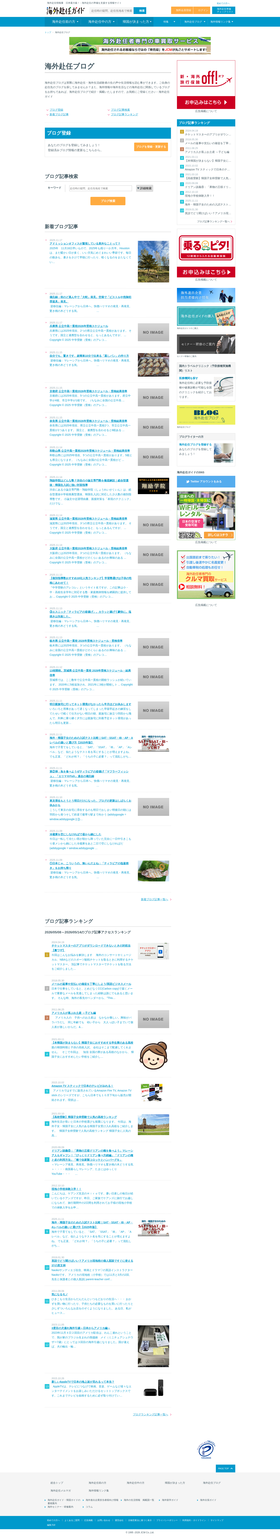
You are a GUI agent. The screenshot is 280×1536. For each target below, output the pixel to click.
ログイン (203, 10)
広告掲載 (88, 1520)
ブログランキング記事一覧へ (150, 1414)
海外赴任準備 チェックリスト (225, 10)
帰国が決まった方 (175, 1482)
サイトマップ (217, 1520)
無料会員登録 (183, 10)
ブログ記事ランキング (124, 114)
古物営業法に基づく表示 (140, 1520)
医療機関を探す (188, 378)
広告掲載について (206, 111)
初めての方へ (223, 3)
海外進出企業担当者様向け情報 (102, 1500)
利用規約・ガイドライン (194, 1520)
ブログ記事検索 (120, 109)
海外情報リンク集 (99, 1490)
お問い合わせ (103, 1520)
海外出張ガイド (208, 1500)
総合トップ (57, 1482)
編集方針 (51, 1525)
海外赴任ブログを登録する (195, 444)
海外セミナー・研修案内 (60, 1506)
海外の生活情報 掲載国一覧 (139, 1500)
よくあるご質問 (72, 1520)
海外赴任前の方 (97, 1482)
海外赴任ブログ (212, 1482)
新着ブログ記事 (59, 114)
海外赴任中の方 (135, 1482)
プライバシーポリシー (167, 1520)
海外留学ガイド (170, 1500)
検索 (142, 10)
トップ (48, 32)
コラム (89, 1506)
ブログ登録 (56, 109)
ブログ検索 (108, 201)
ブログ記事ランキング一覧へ (213, 221)
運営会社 (119, 1520)
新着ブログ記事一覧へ (154, 899)
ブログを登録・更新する (151, 146)
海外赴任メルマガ (61, 1490)
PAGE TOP (223, 1468)
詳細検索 (146, 188)
